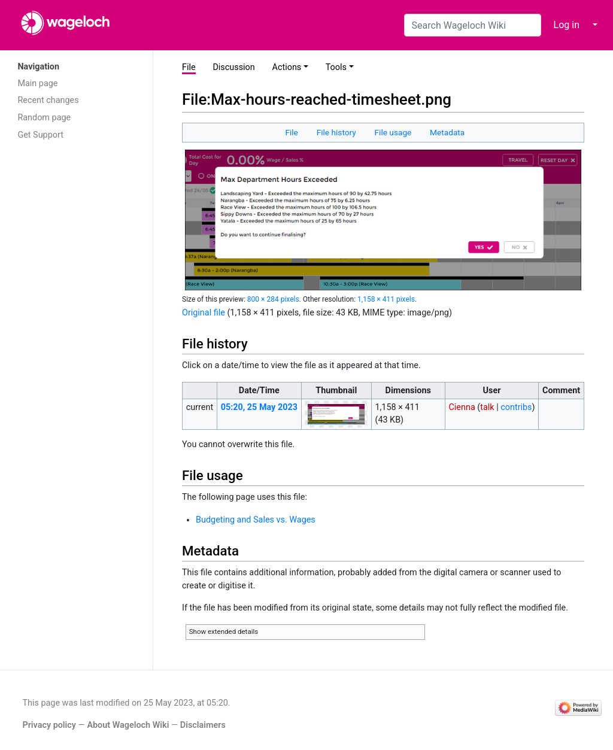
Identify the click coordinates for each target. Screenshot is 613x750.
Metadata (447, 132)
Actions (287, 67)
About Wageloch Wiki (128, 725)
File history (336, 132)
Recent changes (47, 100)
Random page (44, 118)
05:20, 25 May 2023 (259, 407)
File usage (393, 132)
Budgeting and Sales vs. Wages (255, 520)
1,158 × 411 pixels (386, 299)
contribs (516, 407)
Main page (37, 83)
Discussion (233, 67)
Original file (203, 313)
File (189, 67)
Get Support (40, 135)
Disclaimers (203, 725)
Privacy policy (49, 725)
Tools (336, 67)
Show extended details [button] (223, 631)
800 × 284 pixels (273, 299)
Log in (566, 25)
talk (487, 407)
